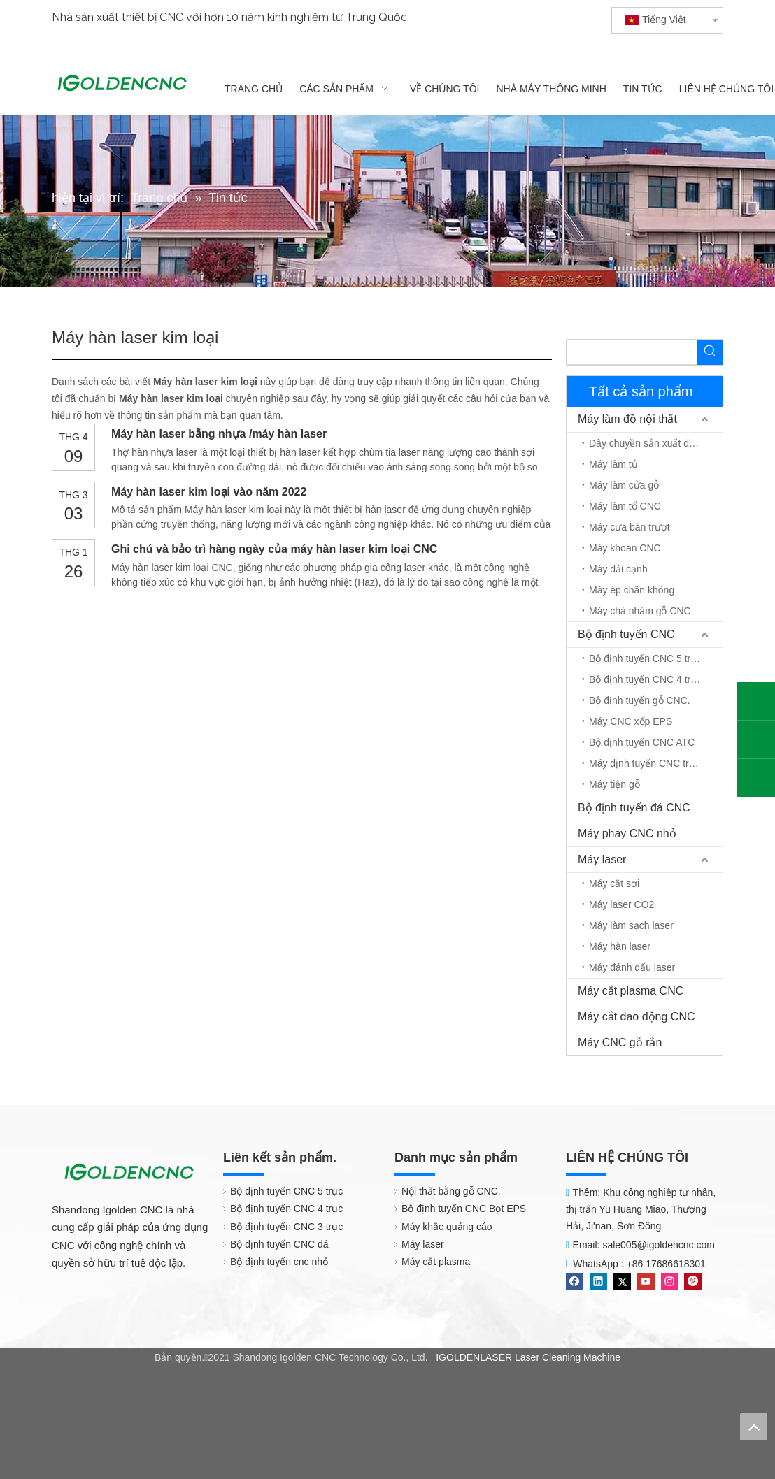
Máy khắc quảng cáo (446, 1226)
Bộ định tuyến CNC (626, 634)
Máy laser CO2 (621, 904)
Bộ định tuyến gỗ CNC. (639, 700)
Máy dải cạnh (618, 569)
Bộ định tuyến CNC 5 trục (645, 658)
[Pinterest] (693, 1281)
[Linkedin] (598, 1281)
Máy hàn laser (619, 946)
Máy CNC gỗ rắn (620, 1042)
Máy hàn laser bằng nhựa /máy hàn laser (219, 434)
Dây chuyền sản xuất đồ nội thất (656, 443)
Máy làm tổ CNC (625, 506)
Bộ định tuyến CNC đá (279, 1244)
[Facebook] (574, 1281)
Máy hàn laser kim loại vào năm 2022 (208, 492)
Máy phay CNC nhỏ (627, 833)
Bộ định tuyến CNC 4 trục (645, 679)
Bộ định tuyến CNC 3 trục (286, 1226)
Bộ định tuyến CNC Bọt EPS (463, 1208)
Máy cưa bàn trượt (629, 527)
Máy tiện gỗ (614, 784)
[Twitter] (622, 1281)
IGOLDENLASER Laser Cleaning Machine (528, 1357)
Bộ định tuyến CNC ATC (642, 742)
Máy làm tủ (613, 464)
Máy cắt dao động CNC (636, 1017)
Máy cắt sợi (614, 883)
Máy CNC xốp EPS (630, 721)
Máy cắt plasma (435, 1261)
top (753, 1426)
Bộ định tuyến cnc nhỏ (279, 1261)
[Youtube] (646, 1281)
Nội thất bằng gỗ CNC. (451, 1191)
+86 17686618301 (666, 1263)
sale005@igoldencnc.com (658, 1244)
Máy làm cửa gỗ (624, 485)
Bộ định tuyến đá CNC (634, 808)
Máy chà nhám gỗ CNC (640, 610)
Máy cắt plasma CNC (630, 991)
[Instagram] (669, 1281)
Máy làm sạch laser (631, 925)
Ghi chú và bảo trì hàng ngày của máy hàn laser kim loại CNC (274, 549)
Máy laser (602, 859)
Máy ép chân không (631, 590)
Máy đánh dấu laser (632, 967)
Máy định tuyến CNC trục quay (656, 763)
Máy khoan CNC (625, 548)
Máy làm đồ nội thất (627, 419)
